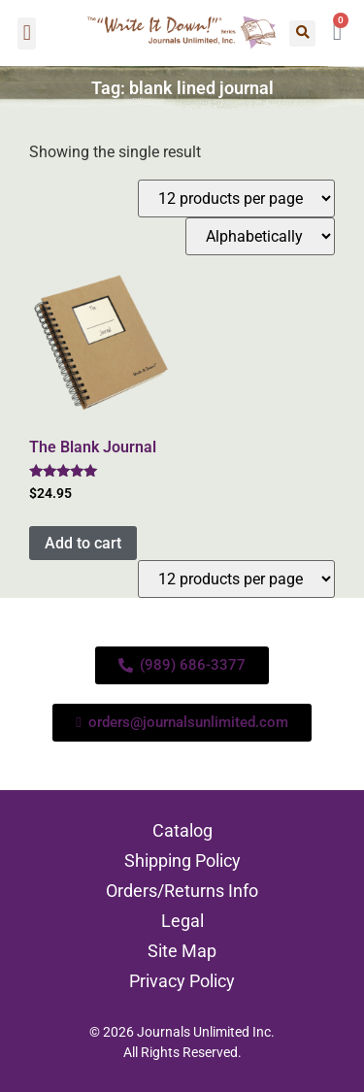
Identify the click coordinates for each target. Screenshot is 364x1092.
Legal (182, 920)
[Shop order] (260, 236)
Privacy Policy (182, 981)
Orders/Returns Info (182, 890)
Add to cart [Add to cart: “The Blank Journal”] (83, 543)
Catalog (182, 830)
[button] (26, 33)
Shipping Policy (182, 860)
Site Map (182, 951)
